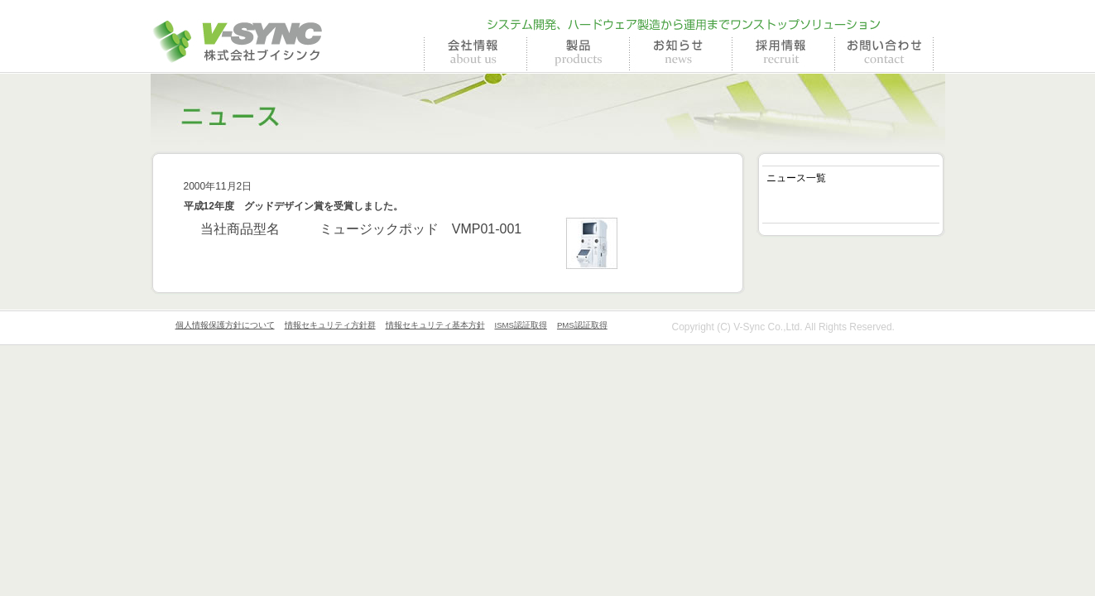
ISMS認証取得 (521, 324)
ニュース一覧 (796, 178)
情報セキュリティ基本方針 (435, 324)
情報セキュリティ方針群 (330, 324)
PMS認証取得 (582, 324)
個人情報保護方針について (225, 324)
